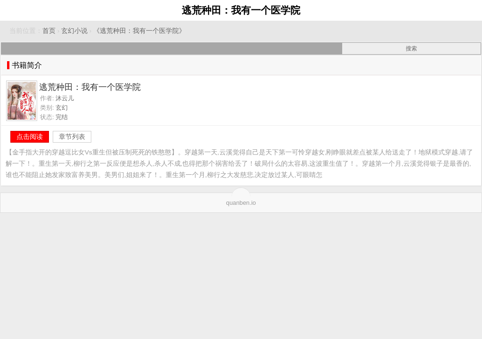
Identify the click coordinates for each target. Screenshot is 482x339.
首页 (49, 30)
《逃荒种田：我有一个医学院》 (139, 30)
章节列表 (72, 136)
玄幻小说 (74, 30)
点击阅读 (29, 136)
